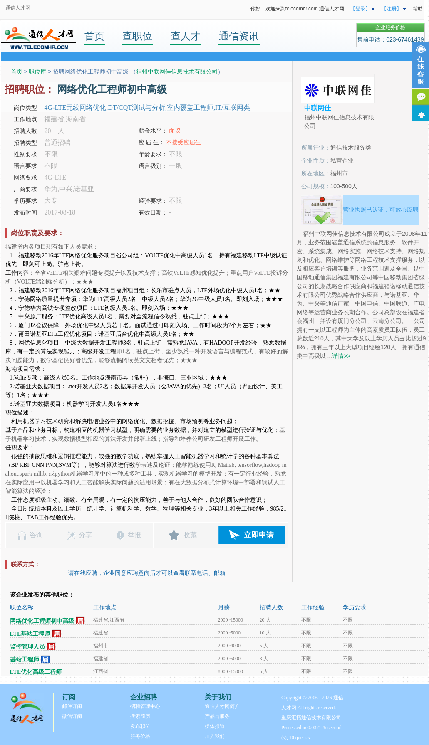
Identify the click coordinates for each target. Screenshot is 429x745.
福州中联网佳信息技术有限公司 (177, 71)
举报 (134, 534)
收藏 (190, 534)
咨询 (36, 534)
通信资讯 (239, 36)
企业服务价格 (390, 27)
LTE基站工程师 (30, 634)
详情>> (341, 356)
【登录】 (360, 9)
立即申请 (259, 535)
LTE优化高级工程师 (36, 672)
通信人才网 (17, 8)
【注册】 (392, 9)
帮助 (418, 9)
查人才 (186, 36)
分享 (85, 534)
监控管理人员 (27, 647)
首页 (94, 36)
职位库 (37, 71)
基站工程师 (24, 659)
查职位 (137, 36)
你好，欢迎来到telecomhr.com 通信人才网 (297, 9)
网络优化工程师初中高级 (42, 621)
